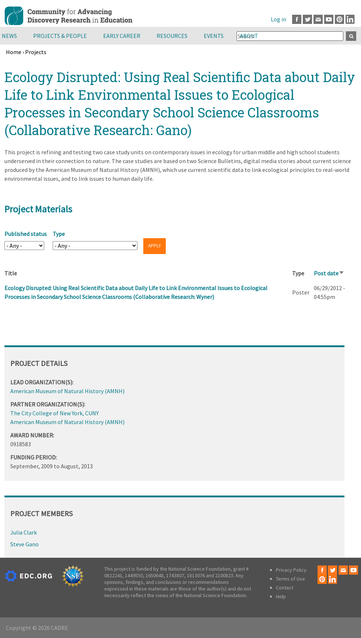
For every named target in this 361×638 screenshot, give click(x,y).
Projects (35, 52)
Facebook (296, 19)
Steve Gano (24, 544)
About (249, 35)
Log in (278, 19)
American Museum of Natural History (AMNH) (67, 391)
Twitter (307, 19)
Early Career (121, 35)
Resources (172, 35)
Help (281, 596)
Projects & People (60, 35)
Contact (284, 587)
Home (13, 52)
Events (214, 35)
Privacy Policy (291, 570)
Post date (329, 273)
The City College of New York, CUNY (54, 413)
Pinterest (339, 19)
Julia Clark (23, 532)
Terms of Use (290, 578)
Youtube (328, 19)
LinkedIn (350, 19)
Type (59, 233)
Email (318, 19)
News (9, 35)
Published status (25, 233)
